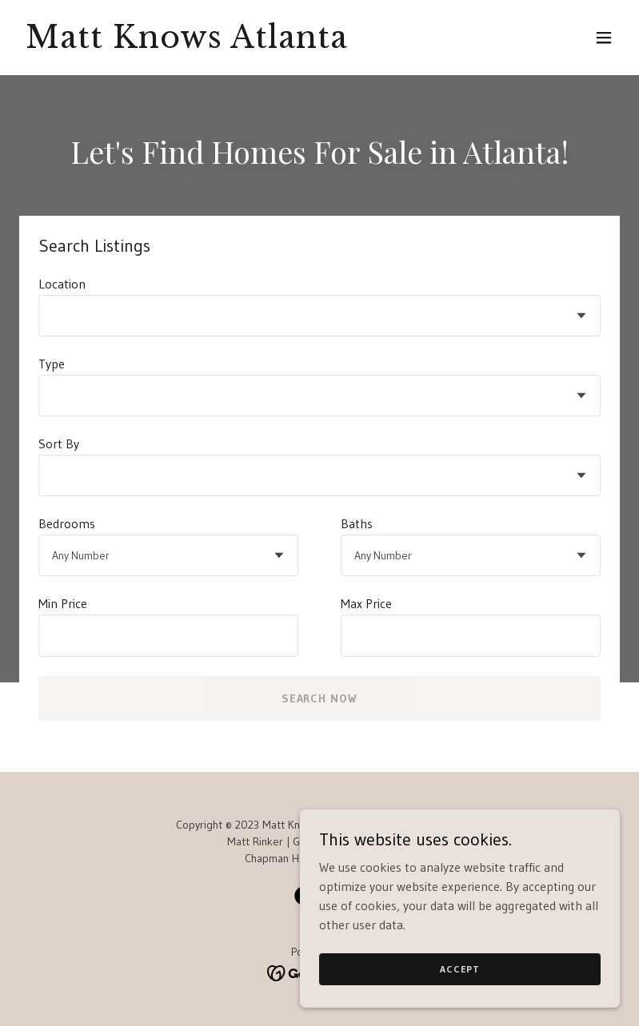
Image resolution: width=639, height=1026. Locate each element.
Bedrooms (66, 523)
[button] (604, 38)
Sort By (58, 443)
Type (51, 364)
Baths (357, 523)
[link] (187, 43)
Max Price (366, 603)
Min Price (62, 603)
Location (62, 284)
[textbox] (168, 635)
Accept (459, 969)
